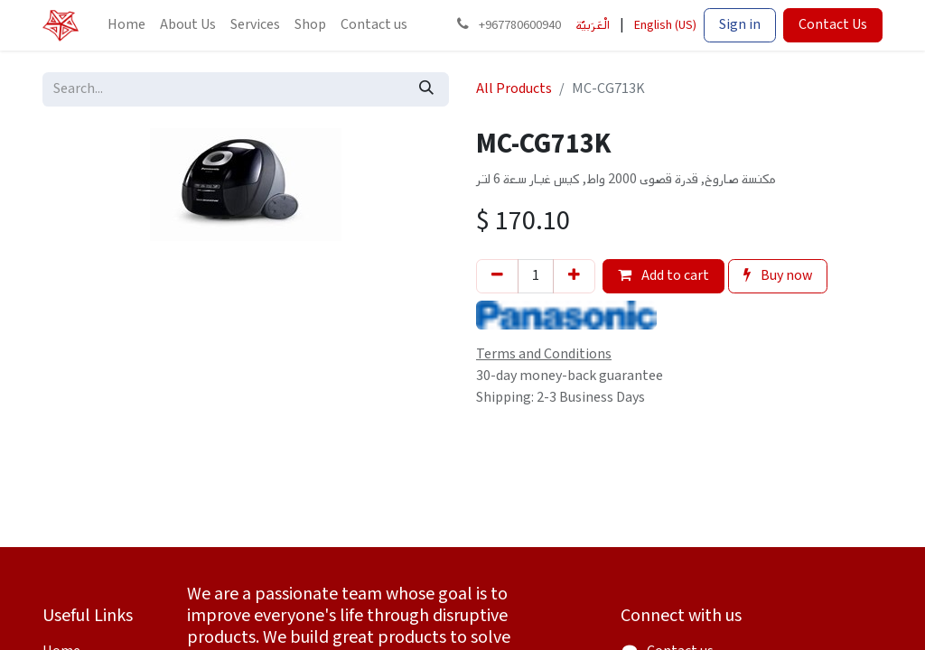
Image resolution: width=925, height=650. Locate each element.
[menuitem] (126, 25)
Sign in (740, 24)
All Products (514, 88)
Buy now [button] (777, 275)
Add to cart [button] (663, 275)
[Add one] (574, 276)
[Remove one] (497, 276)
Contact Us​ (833, 24)
